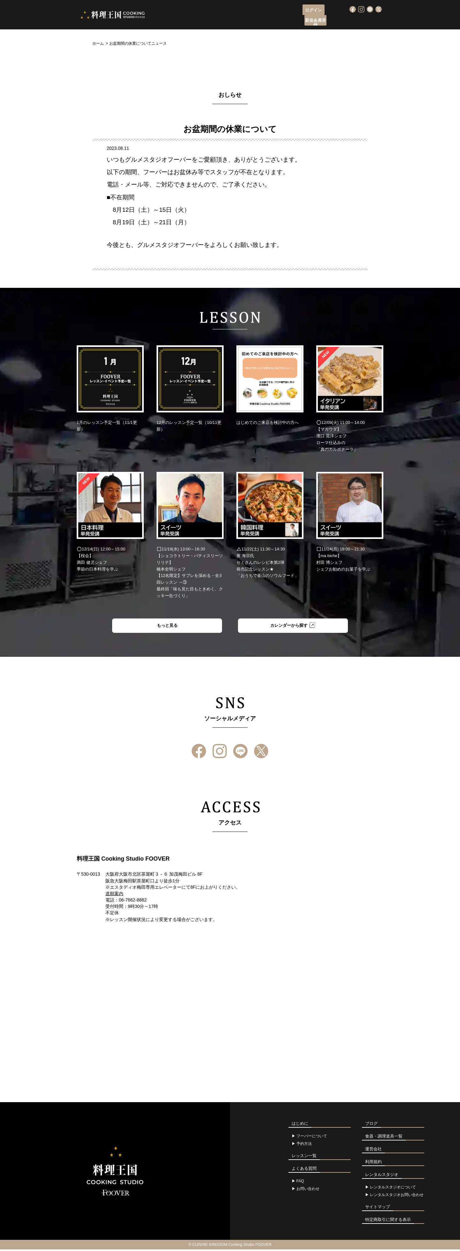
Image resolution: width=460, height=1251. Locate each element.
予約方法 (304, 1145)
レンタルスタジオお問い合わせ (397, 1196)
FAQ (300, 1183)
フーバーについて (186, 21)
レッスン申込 (226, 21)
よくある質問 (323, 21)
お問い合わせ (307, 1190)
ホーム (98, 43)
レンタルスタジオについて (393, 1189)
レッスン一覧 (262, 21)
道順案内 (114, 894)
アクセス (293, 21)
